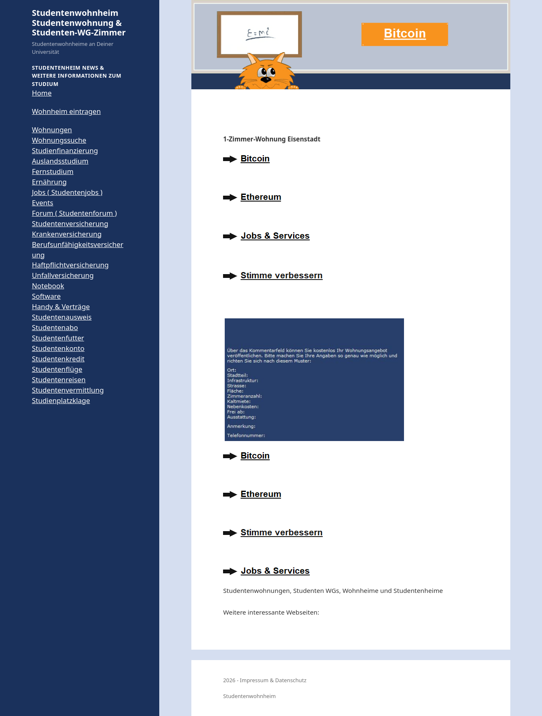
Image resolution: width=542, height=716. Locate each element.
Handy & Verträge (61, 306)
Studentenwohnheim (249, 696)
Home (41, 93)
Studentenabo (55, 327)
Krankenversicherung (66, 234)
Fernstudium (52, 171)
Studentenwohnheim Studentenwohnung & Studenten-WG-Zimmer (78, 22)
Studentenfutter (58, 338)
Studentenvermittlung (68, 390)
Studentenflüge (57, 369)
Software (46, 296)
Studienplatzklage (61, 400)
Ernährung (49, 182)
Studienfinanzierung (65, 150)
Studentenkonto (58, 348)
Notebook (48, 285)
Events (42, 202)
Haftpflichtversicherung (70, 265)
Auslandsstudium (60, 161)
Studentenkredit (58, 358)
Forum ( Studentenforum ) (74, 213)
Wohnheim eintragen (66, 111)
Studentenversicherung (70, 223)
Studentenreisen (58, 379)
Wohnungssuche (59, 140)
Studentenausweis (61, 317)
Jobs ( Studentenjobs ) (67, 192)
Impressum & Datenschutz (273, 680)
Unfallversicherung (62, 275)
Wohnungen (52, 129)
